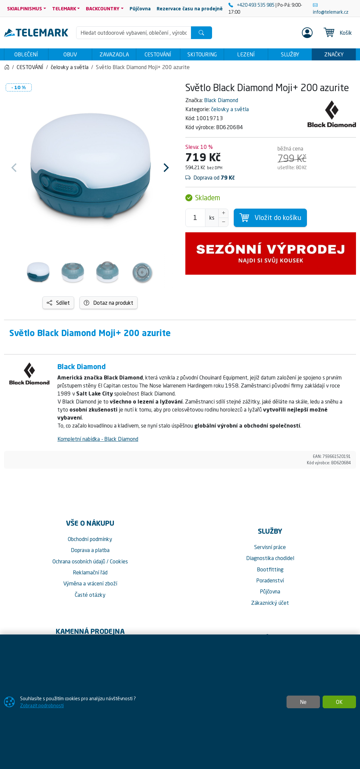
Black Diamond (221, 102)
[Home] (6, 69)
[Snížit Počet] (223, 224)
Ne (303, 702)
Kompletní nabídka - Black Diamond (97, 441)
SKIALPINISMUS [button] (24, 8)
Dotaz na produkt (108, 304)
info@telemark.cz (330, 8)
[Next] (165, 170)
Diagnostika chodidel (270, 560)
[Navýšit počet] (223, 215)
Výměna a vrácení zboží (90, 585)
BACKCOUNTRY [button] (103, 8)
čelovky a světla (230, 111)
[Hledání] (133, 32)
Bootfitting (270, 571)
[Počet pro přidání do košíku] (195, 220)
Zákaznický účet (270, 604)
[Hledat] (201, 32)
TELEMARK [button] (64, 8)
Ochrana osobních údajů (78, 563)
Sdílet (58, 304)
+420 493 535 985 (252, 5)
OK (339, 702)
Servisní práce (270, 549)
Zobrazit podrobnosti (42, 705)
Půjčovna (270, 593)
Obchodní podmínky (90, 541)
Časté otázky (90, 596)
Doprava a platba (90, 552)
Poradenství (270, 582)
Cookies (119, 563)
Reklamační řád (90, 574)
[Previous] (14, 170)
